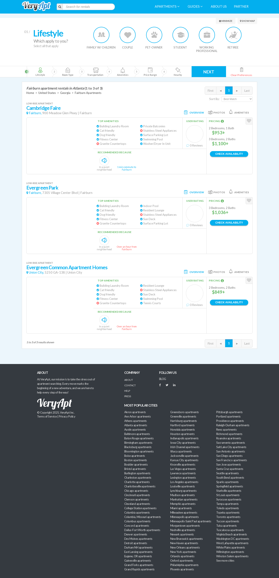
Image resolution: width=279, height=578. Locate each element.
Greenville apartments (183, 416)
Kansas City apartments (184, 460)
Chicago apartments (136, 490)
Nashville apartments (182, 530)
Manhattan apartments (183, 499)
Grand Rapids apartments (139, 569)
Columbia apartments (137, 512)
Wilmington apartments (230, 552)
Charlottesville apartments (139, 486)
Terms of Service (47, 416)
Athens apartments (135, 421)
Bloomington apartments (138, 451)
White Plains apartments (230, 547)
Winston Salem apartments (232, 556)
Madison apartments (182, 495)
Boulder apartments (136, 464)
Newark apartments (182, 534)
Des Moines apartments (138, 538)
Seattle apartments (227, 473)
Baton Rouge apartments (138, 438)
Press (127, 396)
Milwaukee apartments (183, 512)
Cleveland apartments (137, 504)
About (128, 379)
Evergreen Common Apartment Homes (66, 267)
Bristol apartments (135, 469)
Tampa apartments (227, 504)
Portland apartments (228, 416)
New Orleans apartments (185, 547)
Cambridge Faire (43, 108)
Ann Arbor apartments (137, 416)
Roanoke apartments (228, 438)
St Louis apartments (228, 495)
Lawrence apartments (183, 473)
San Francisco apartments (231, 460)
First (210, 90)
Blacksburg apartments (137, 447)
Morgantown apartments (185, 525)
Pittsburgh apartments (229, 412)
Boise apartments (134, 455)
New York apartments (183, 552)
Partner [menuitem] (241, 6)
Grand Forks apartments (138, 565)
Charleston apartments (137, 477)
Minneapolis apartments (184, 517)
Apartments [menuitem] (167, 6)
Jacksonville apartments (184, 455)
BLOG (162, 379)
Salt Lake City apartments (231, 447)
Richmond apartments (229, 434)
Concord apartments (136, 525)
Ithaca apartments (181, 451)
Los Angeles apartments (184, 482)
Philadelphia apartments (184, 565)
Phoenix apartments (182, 569)
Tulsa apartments (226, 525)
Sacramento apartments (230, 442)
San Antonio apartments (230, 451)
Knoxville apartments (182, 464)
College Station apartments (140, 508)
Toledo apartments (227, 508)
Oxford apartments (181, 560)
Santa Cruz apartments (229, 469)
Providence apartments (230, 421)
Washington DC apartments (232, 538)
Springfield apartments (229, 486)
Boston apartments (135, 460)
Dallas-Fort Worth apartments (142, 530)
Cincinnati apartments (137, 495)
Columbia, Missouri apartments (142, 517)
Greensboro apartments (184, 412)
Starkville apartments (228, 490)
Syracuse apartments (228, 499)
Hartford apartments (182, 425)
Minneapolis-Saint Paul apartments (190, 521)
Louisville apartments (182, 486)
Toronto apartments (228, 517)
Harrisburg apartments (183, 421)
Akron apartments (135, 412)
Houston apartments (182, 434)
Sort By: (214, 99)
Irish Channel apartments (184, 447)
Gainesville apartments (137, 560)
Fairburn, (35, 113)
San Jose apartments (228, 464)
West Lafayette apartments (232, 543)
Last (247, 90)
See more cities (225, 560)
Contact (130, 385)
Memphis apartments (182, 504)
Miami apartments (181, 508)
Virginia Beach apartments (231, 534)
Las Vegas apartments (183, 469)
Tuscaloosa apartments (230, 530)
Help (127, 390)
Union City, (36, 272)
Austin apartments (135, 429)
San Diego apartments (229, 455)
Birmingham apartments (138, 442)
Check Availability (229, 153)
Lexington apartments (183, 477)
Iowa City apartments (183, 442)
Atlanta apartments (135, 425)
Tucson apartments (227, 521)
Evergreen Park (42, 188)
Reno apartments (226, 429)
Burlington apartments (137, 473)
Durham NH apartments (138, 547)
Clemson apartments (136, 499)
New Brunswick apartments (186, 538)
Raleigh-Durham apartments (232, 425)
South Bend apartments (230, 477)
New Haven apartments (184, 543)
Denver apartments (135, 534)
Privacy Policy (67, 416)
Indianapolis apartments (184, 438)
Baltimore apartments (137, 434)
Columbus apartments (137, 521)
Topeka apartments (228, 512)
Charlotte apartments (137, 482)
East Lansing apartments (138, 552)
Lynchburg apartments (183, 490)
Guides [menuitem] (195, 6)
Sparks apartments (227, 482)
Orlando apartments (182, 556)
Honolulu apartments (182, 429)
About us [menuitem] (219, 6)
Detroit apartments (135, 543)
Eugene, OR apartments (138, 556)
